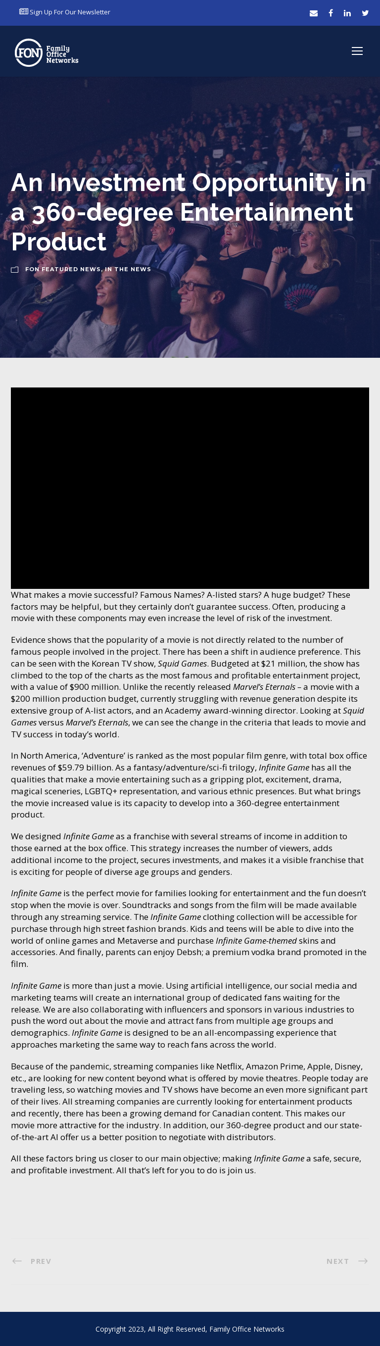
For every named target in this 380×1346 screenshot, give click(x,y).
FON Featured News (63, 269)
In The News (128, 269)
